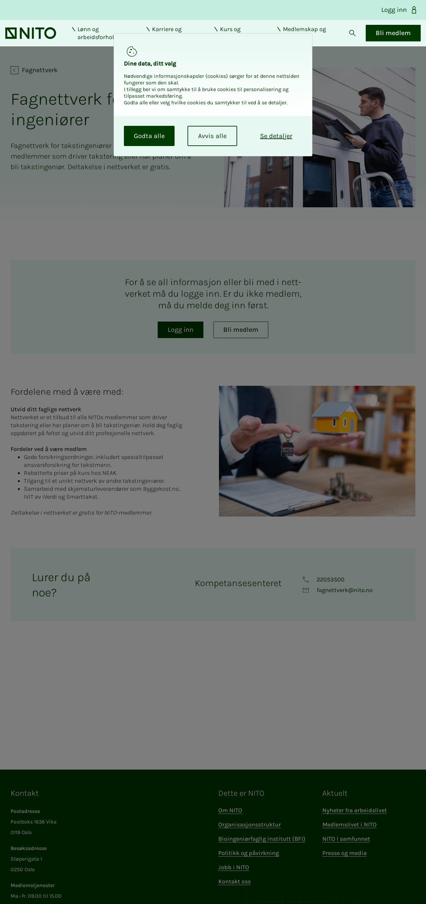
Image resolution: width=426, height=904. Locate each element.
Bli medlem (387, 38)
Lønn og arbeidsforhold (99, 38)
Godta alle (149, 136)
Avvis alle (212, 136)
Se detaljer (276, 136)
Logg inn (399, 10)
